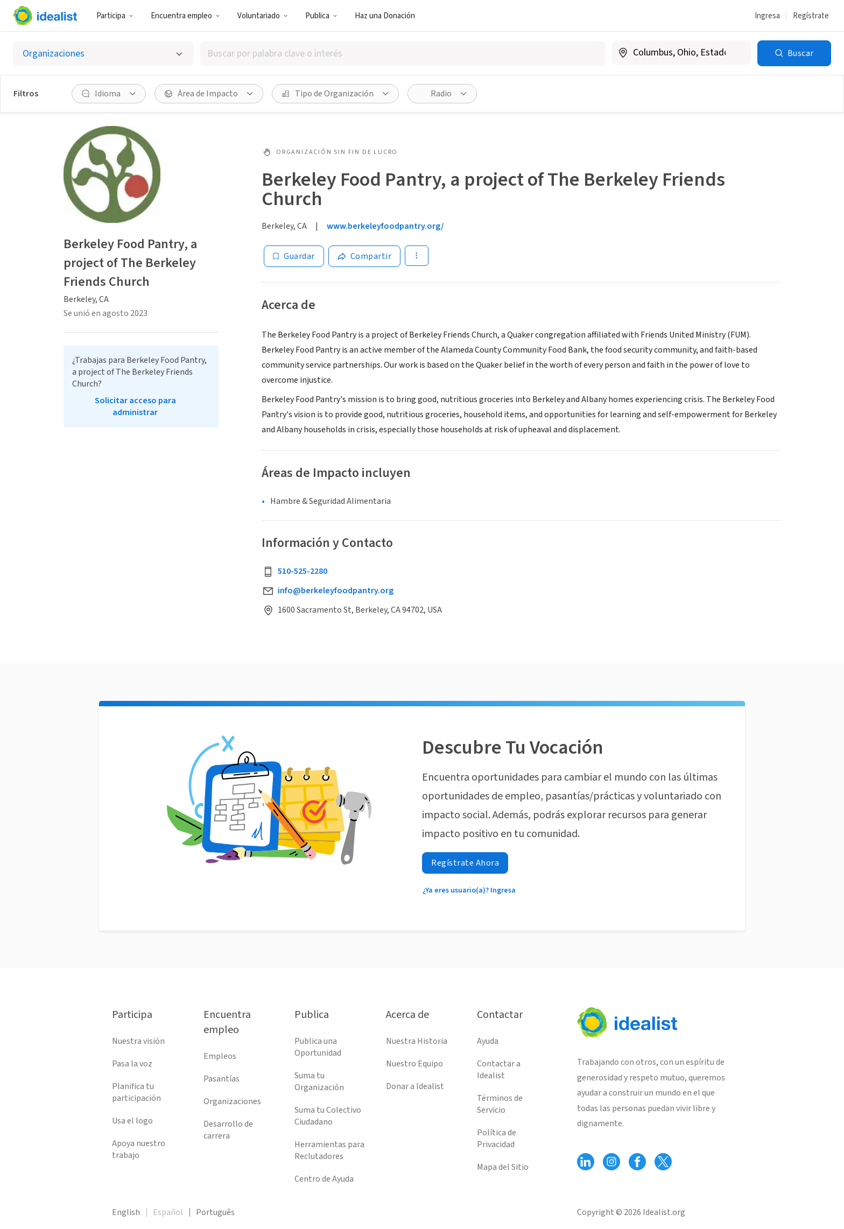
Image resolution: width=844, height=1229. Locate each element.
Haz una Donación (385, 16)
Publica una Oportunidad (317, 1047)
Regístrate (811, 16)
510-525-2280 (302, 571)
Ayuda (487, 1041)
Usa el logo (132, 1121)
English (126, 1212)
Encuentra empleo (185, 16)
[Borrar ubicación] (736, 52)
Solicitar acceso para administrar (135, 406)
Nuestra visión (138, 1041)
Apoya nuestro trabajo (138, 1149)
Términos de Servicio (500, 1104)
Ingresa (767, 16)
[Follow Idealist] (585, 1161)
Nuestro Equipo (414, 1064)
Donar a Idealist (415, 1086)
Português (215, 1212)
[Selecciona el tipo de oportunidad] (103, 53)
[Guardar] (294, 256)
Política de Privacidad (496, 1138)
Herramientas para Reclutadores (329, 1150)
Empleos (219, 1056)
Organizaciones (232, 1101)
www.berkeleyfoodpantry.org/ (385, 226)
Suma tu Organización (319, 1081)
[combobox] (403, 53)
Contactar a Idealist (499, 1069)
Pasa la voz (132, 1064)
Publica (321, 16)
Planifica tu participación (136, 1092)
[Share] (364, 256)
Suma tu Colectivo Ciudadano (327, 1116)
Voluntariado (262, 16)
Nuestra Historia (416, 1041)
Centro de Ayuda (324, 1179)
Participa (114, 16)
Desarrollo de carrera (228, 1130)
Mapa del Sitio (503, 1167)
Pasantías (221, 1079)
